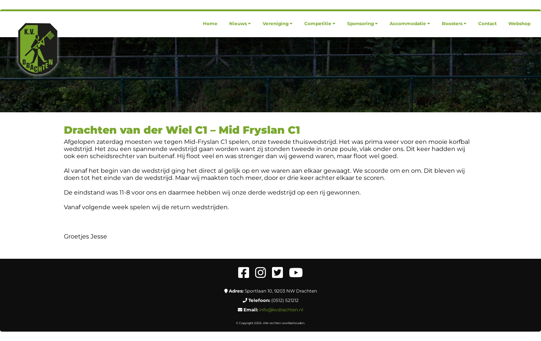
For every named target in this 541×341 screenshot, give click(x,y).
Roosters (454, 23)
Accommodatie (410, 23)
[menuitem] (210, 23)
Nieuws (240, 23)
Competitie (319, 23)
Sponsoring (362, 23)
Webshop (519, 23)
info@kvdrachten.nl (281, 309)
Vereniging (278, 23)
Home (210, 23)
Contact (487, 23)
